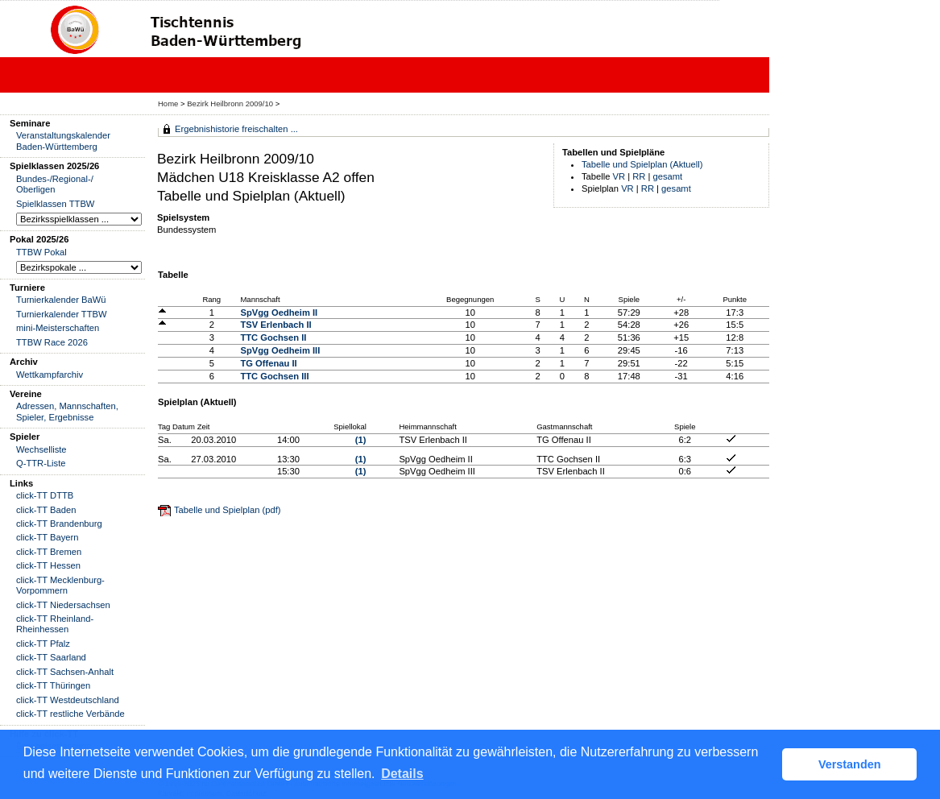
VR (619, 176)
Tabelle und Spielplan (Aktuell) (642, 164)
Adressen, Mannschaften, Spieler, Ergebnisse (67, 411)
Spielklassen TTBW (55, 204)
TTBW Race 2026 (52, 342)
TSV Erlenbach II (275, 324)
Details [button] (402, 773)
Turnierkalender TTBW (61, 314)
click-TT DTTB (44, 495)
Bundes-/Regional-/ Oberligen (54, 184)
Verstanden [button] (849, 764)
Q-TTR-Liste (41, 463)
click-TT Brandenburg (59, 523)
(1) (360, 440)
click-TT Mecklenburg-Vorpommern (60, 585)
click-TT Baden (46, 510)
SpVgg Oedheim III (280, 350)
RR (638, 176)
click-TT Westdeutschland (67, 700)
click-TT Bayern (47, 537)
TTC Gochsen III (274, 376)
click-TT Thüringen (53, 685)
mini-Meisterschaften (57, 328)
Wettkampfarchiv (49, 374)
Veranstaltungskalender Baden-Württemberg (63, 140)
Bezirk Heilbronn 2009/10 (231, 103)
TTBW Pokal (41, 252)
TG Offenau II (268, 363)
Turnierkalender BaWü (61, 299)
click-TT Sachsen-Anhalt (65, 672)
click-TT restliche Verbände (70, 713)
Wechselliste (41, 449)
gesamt (668, 176)
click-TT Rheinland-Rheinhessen (54, 624)
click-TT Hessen (48, 565)
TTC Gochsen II (273, 337)
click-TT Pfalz (43, 643)
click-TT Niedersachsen (63, 605)
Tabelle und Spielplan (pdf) (227, 510)
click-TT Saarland (51, 657)
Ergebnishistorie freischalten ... (236, 129)
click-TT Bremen (48, 552)
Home (168, 103)
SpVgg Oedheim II (278, 312)
